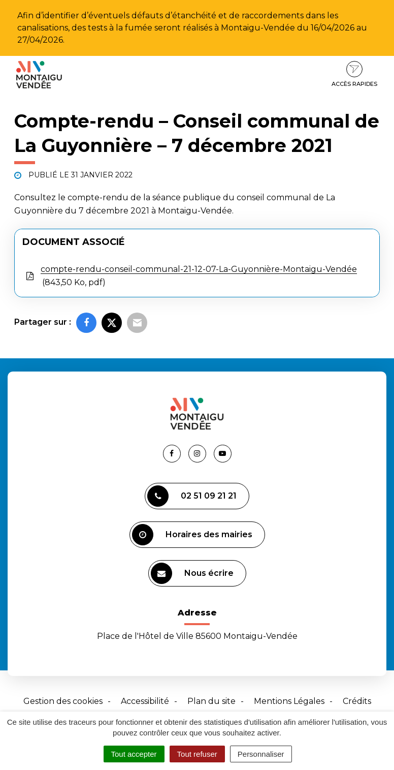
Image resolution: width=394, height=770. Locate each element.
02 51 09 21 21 (192, 496)
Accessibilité (145, 701)
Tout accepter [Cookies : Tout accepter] (134, 754)
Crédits (357, 701)
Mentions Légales (289, 701)
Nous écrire (192, 573)
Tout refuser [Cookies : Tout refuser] (197, 754)
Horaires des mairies (192, 534)
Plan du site (211, 701)
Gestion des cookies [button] (63, 701)
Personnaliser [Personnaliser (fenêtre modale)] (261, 754)
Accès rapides (354, 74)
